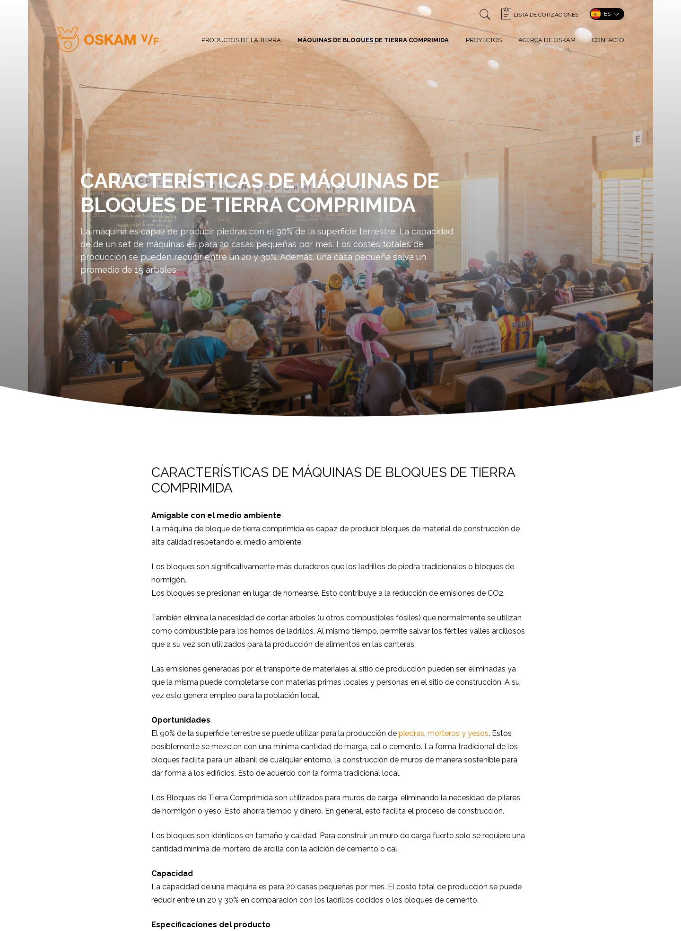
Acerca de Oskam (547, 40)
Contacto (608, 40)
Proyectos (484, 40)
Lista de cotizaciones (546, 14)
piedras (411, 733)
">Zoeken (485, 14)
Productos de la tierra (241, 40)
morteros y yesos (458, 733)
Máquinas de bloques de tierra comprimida (373, 40)
